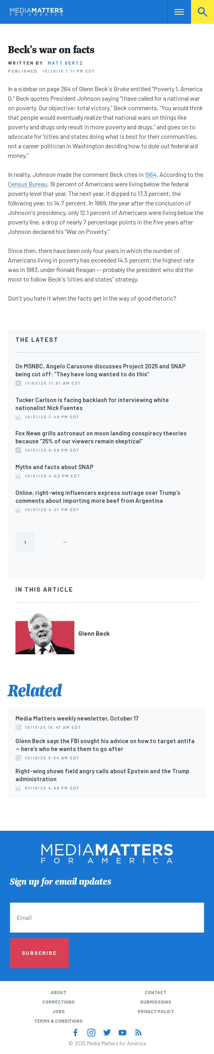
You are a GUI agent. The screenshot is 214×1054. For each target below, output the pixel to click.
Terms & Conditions (58, 1020)
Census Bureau (27, 184)
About (58, 992)
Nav (173, 11)
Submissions (155, 1001)
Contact (156, 992)
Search (202, 11)
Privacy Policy (156, 1011)
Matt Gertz (65, 62)
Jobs (58, 1011)
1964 (151, 174)
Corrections (58, 1001)
